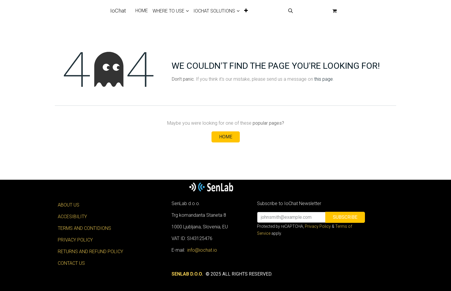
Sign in (312, 10)
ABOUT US (68, 205)
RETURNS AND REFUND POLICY (90, 251)
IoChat (118, 10)
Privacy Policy (318, 226)
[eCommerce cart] (334, 11)
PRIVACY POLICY (75, 240)
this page (323, 79)
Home (225, 137)
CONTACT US (71, 263)
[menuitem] (141, 11)
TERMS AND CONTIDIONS (84, 228)
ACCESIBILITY (72, 216)
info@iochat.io (202, 250)
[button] (290, 11)
